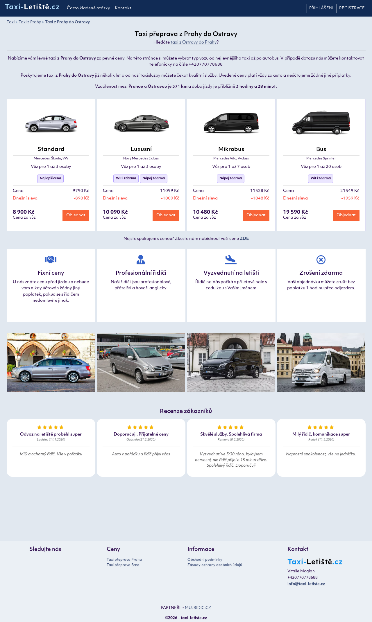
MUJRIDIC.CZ (198, 608)
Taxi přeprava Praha (124, 560)
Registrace (352, 8)
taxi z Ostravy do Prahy (194, 42)
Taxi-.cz (32, 7)
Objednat (75, 215)
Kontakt (123, 8)
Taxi (11, 22)
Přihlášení (321, 8)
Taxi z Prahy (30, 22)
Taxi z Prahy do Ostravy (67, 22)
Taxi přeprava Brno (123, 565)
